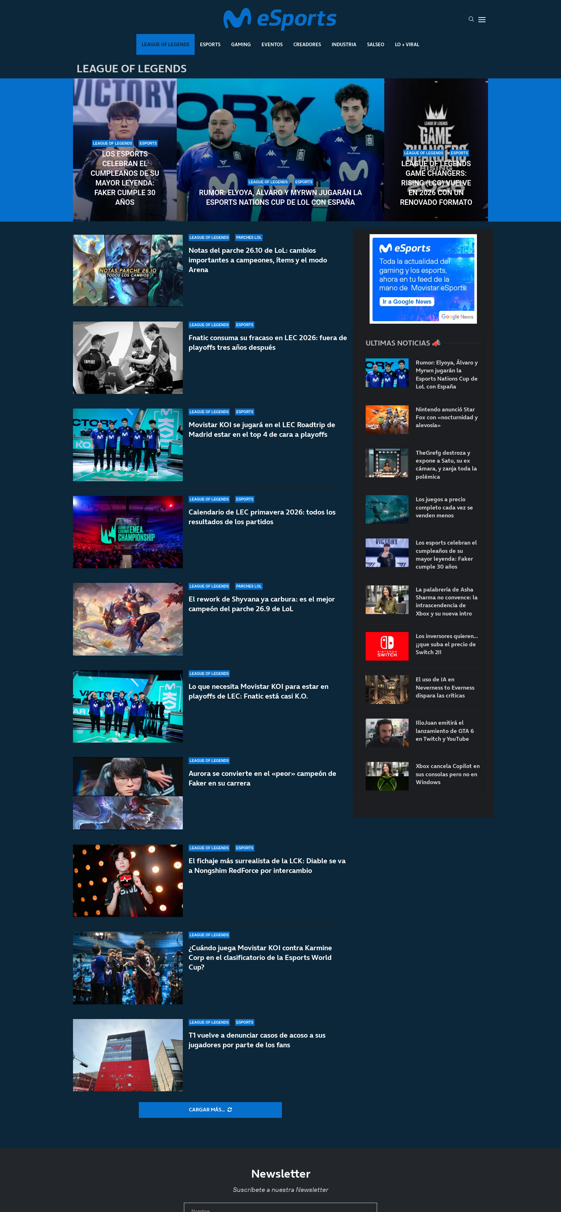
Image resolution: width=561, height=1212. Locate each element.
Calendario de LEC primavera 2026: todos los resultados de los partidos (262, 519)
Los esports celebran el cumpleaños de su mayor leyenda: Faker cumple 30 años (125, 178)
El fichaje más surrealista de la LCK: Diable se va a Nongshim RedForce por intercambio (267, 879)
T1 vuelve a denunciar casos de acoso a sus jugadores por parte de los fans (257, 1040)
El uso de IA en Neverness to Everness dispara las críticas (445, 687)
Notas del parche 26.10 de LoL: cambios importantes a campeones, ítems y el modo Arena (258, 260)
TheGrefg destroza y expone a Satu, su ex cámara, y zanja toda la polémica (446, 465)
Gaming (241, 44)
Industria (344, 44)
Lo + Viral (407, 44)
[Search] (471, 19)
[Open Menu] (482, 19)
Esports (210, 44)
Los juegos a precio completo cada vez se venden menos (444, 507)
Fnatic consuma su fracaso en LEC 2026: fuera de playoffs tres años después (268, 342)
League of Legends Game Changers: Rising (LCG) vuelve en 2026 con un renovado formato (436, 183)
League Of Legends (165, 44)
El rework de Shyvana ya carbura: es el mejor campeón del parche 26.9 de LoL (262, 616)
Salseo (375, 44)
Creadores (307, 44)
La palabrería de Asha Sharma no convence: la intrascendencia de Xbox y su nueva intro (447, 601)
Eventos (272, 44)
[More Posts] (210, 1110)
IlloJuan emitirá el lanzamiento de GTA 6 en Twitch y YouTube (445, 731)
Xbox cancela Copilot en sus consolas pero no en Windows (448, 774)
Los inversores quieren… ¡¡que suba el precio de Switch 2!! (447, 644)
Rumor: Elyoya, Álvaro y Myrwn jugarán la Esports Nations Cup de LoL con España (280, 197)
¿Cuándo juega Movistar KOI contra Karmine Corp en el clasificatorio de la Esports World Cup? (260, 961)
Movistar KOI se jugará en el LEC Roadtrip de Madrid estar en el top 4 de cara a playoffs (262, 429)
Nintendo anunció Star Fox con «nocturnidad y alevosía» (447, 417)
